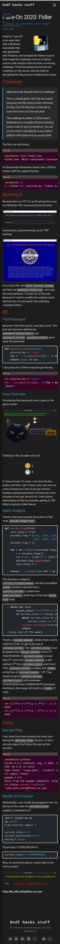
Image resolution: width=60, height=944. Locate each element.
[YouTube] (43, 938)
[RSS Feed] (49, 938)
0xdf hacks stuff (18, 5)
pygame (46, 24)
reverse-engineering (11, 25)
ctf (17, 24)
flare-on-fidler (26, 24)
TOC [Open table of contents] (9, 14)
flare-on (10, 24)
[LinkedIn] (28, 938)
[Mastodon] (16, 938)
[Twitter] (10, 938)
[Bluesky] (22, 938)
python (38, 24)
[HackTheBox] (34, 938)
